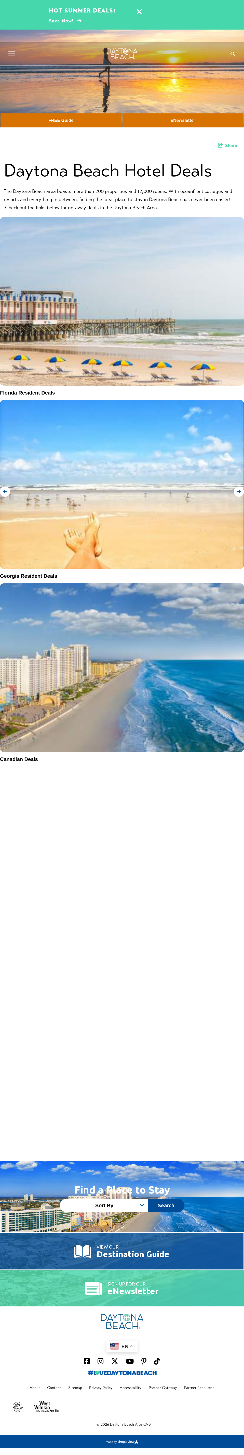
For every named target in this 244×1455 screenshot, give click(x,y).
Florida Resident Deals (27, 393)
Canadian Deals (19, 759)
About (35, 1387)
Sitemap (75, 1387)
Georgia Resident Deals (28, 576)
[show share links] (227, 145)
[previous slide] (5, 492)
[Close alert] (139, 12)
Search (166, 1205)
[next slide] (239, 492)
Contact (54, 1387)
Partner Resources (199, 1387)
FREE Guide (60, 120)
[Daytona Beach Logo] (122, 54)
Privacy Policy (101, 1387)
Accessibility (130, 1387)
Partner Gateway (163, 1387)
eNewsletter (183, 120)
